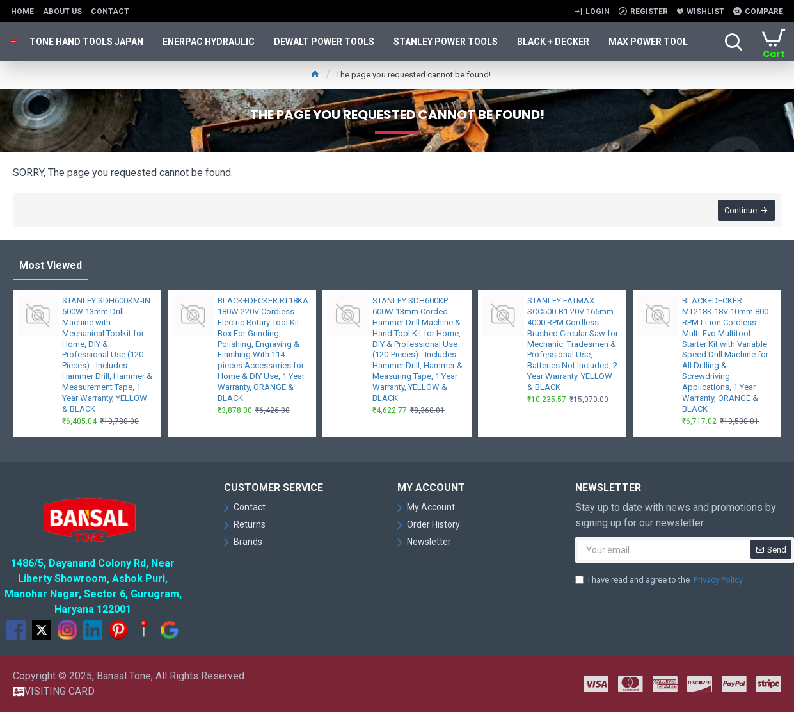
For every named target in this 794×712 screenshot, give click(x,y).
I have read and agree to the (660, 580)
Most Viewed (50, 265)
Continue (740, 210)
